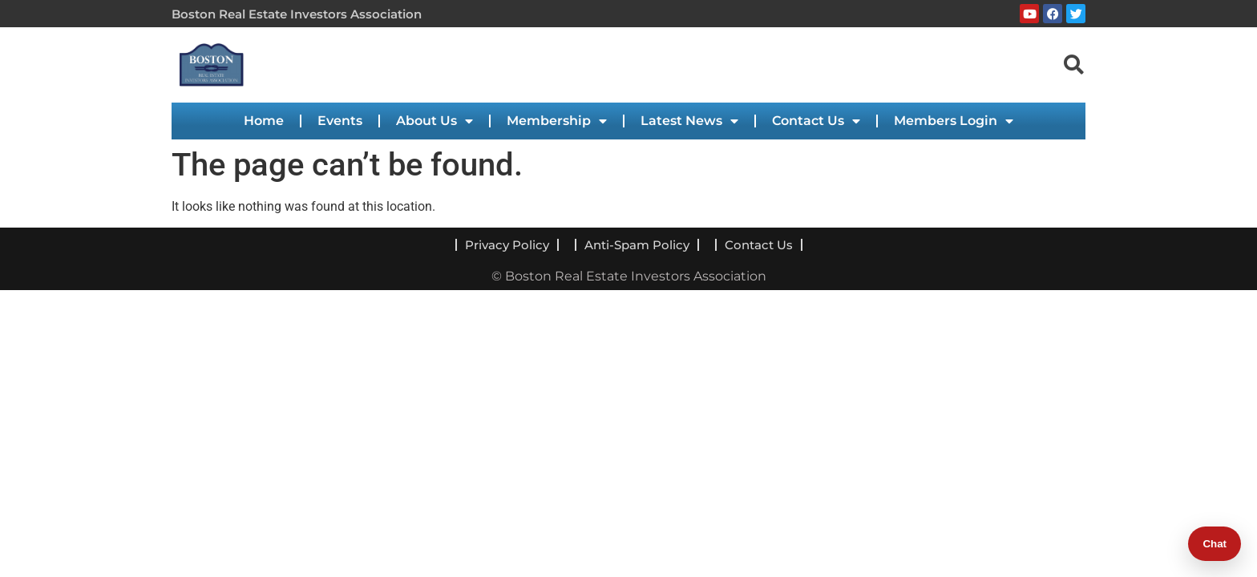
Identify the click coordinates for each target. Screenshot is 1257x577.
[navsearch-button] (1073, 64)
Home (264, 120)
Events (339, 120)
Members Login (953, 121)
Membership (557, 121)
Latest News (689, 121)
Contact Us (816, 121)
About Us (434, 121)
